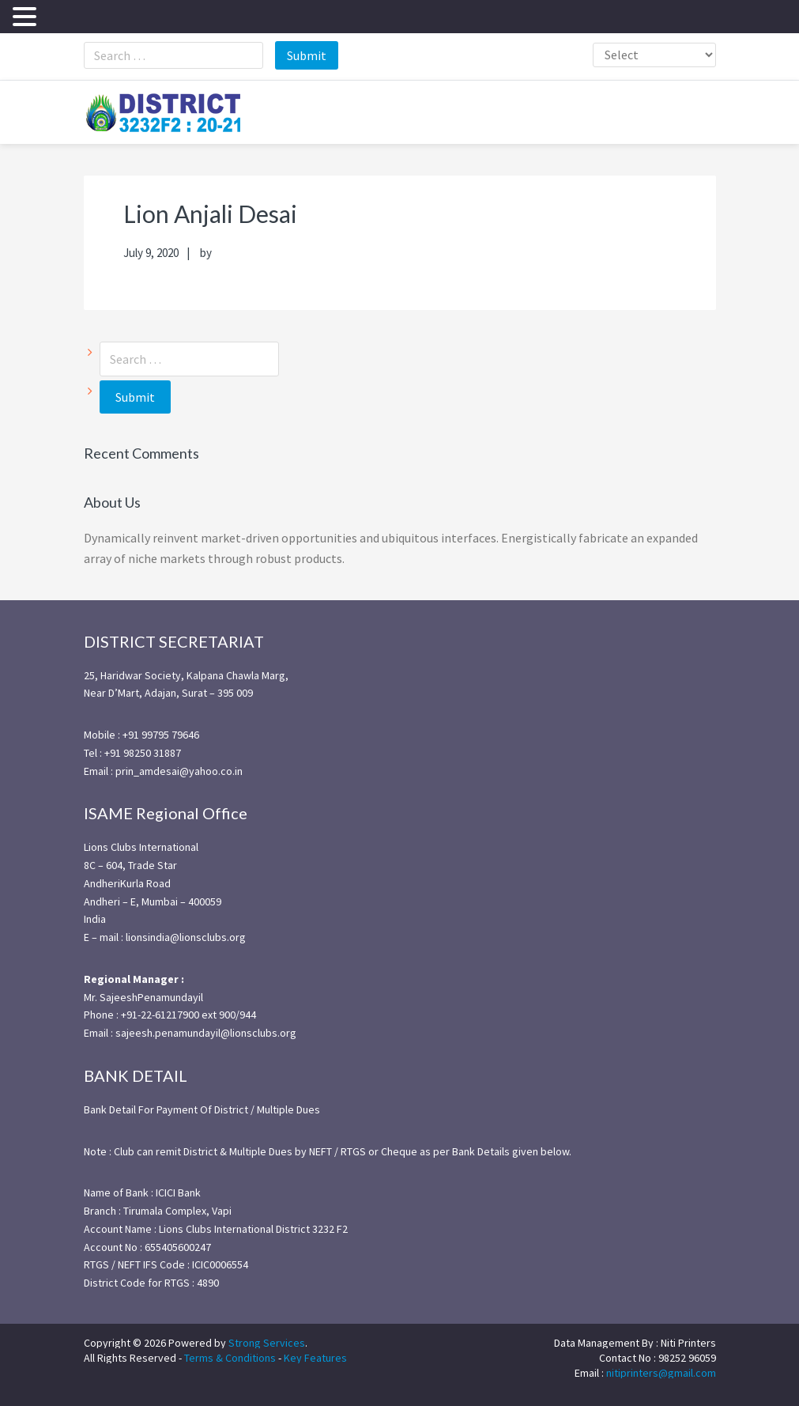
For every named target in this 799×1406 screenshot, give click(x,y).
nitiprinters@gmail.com (661, 1371)
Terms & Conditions (230, 1356)
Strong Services (266, 1341)
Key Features (315, 1356)
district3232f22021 (163, 111)
